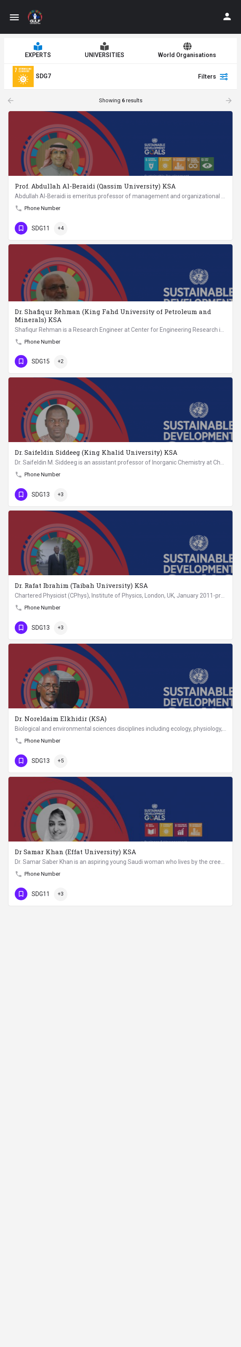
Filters (213, 76)
